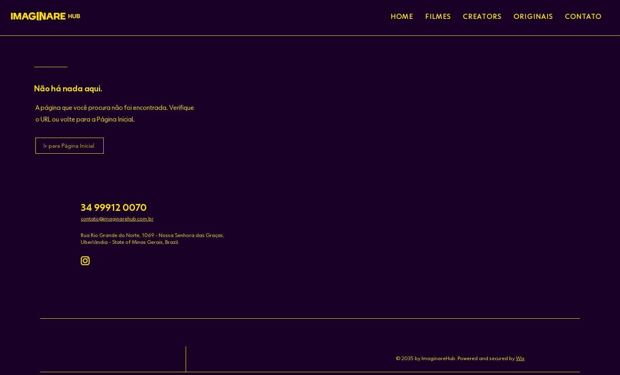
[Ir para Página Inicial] (69, 146)
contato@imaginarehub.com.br (117, 219)
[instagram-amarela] (85, 260)
